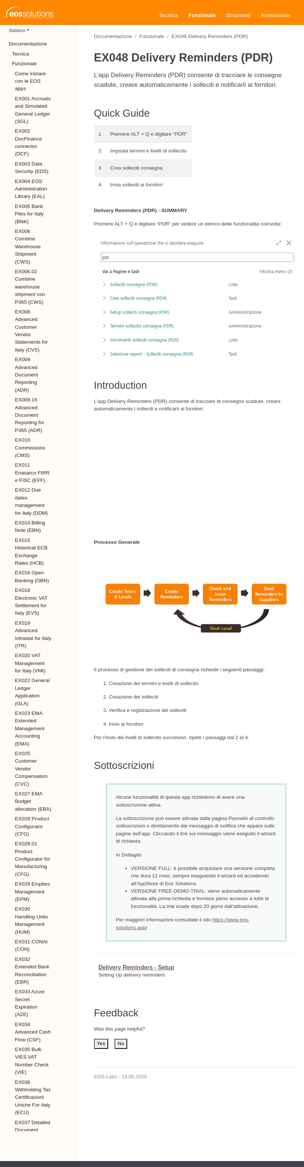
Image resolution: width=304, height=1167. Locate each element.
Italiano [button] (17, 30)
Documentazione (113, 36)
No (120, 1043)
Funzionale (152, 36)
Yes (101, 1043)
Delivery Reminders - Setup (136, 967)
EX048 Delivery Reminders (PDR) (210, 36)
